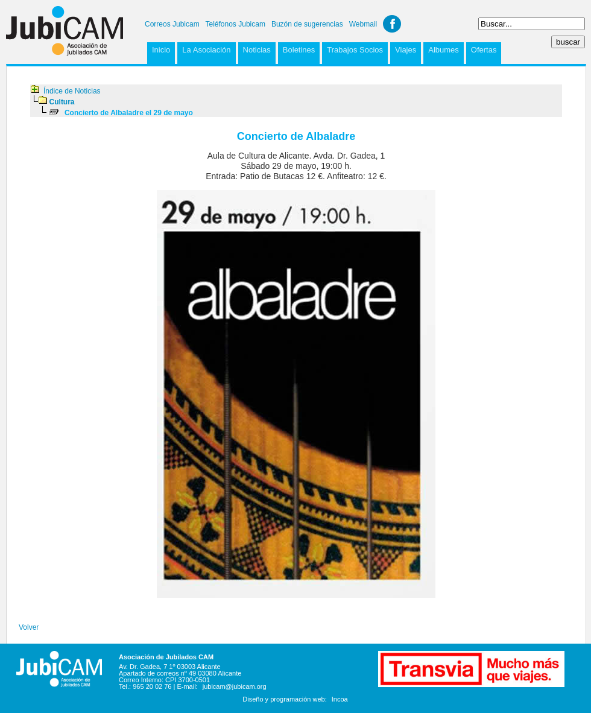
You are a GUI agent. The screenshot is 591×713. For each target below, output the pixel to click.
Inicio (161, 49)
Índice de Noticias (72, 91)
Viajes (405, 49)
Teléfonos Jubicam (235, 24)
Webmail (363, 24)
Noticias (257, 49)
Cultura (62, 102)
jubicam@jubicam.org (235, 686)
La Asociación (206, 49)
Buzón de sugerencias (307, 24)
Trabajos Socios (355, 49)
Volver (29, 627)
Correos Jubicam (172, 24)
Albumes (443, 49)
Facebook (392, 24)
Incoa (340, 699)
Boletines (299, 49)
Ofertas (484, 49)
